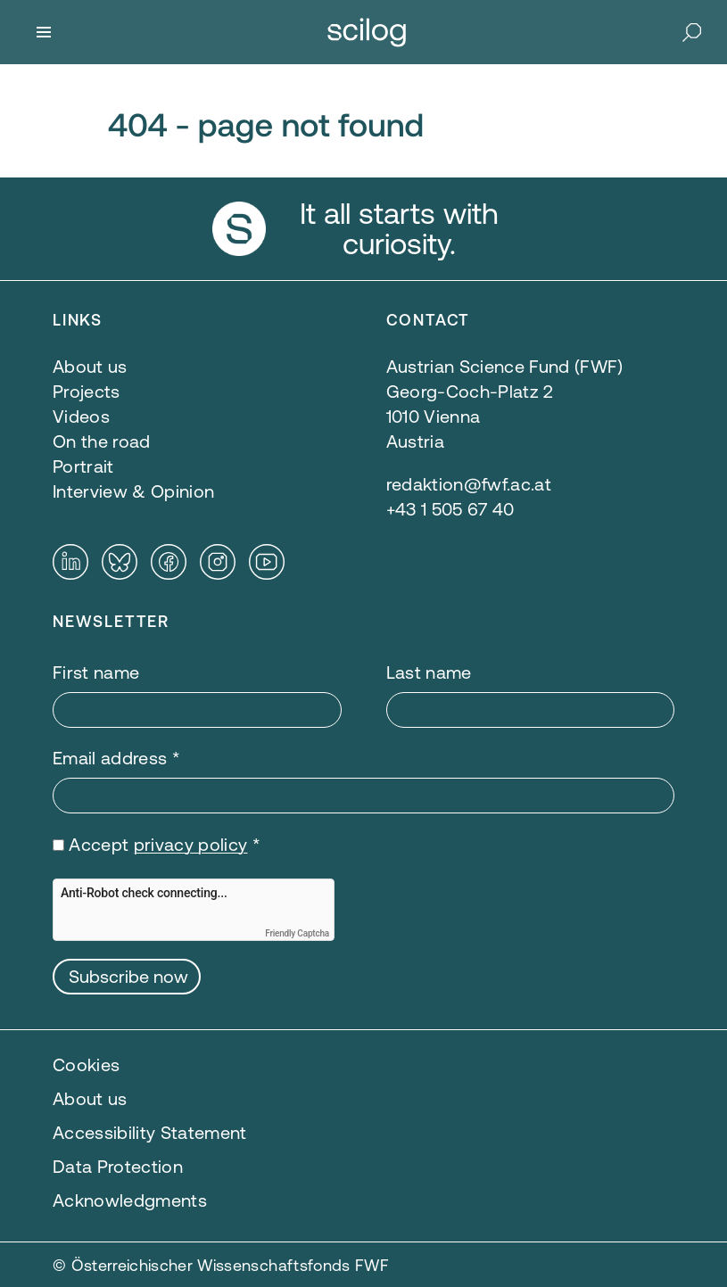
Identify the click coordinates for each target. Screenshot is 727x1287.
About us (90, 1098)
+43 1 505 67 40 (450, 509)
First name (96, 672)
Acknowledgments (130, 1200)
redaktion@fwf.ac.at (468, 484)
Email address (116, 757)
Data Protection (118, 1166)
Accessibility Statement (150, 1132)
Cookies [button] (86, 1064)
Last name (429, 672)
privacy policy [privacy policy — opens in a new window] (191, 844)
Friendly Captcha (297, 933)
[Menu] (44, 32)
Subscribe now (128, 976)
